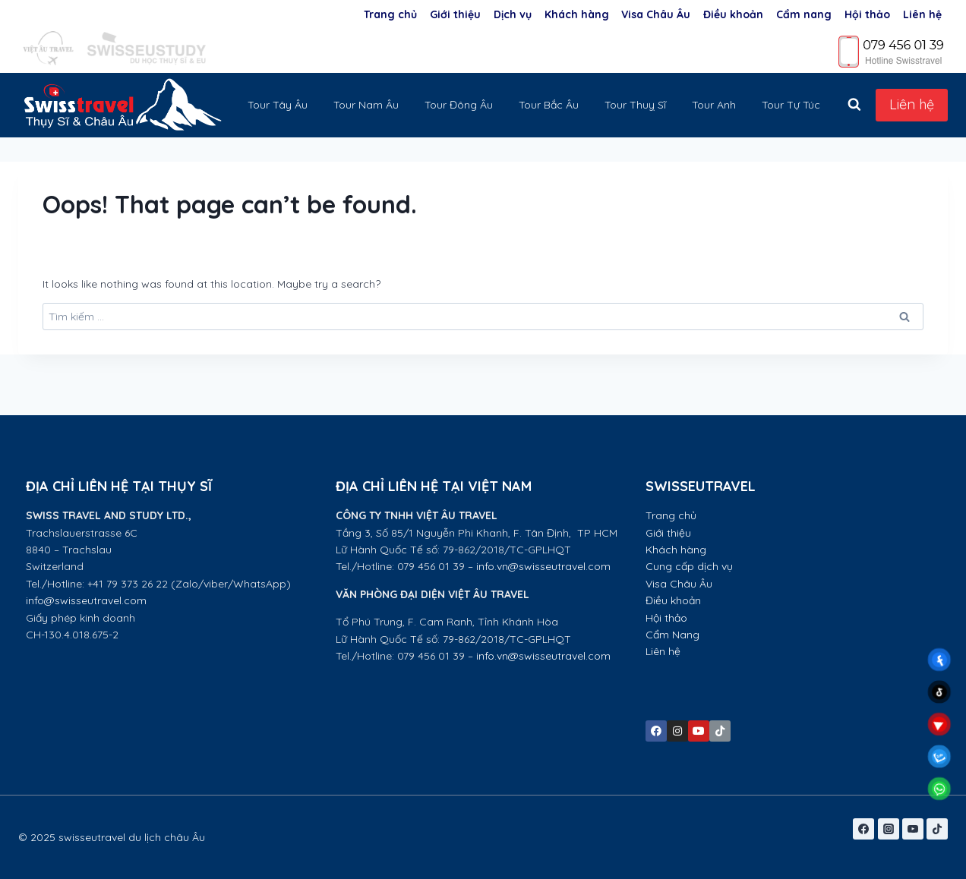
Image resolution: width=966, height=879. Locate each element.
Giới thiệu (455, 14)
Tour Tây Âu (278, 105)
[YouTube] (912, 829)
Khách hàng (577, 14)
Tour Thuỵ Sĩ (635, 105)
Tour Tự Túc (791, 105)
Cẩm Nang (674, 634)
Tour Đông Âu (459, 105)
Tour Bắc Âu (549, 105)
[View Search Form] (854, 104)
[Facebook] (863, 829)
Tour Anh (714, 105)
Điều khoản (733, 14)
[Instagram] (888, 829)
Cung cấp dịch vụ (689, 566)
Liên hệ (922, 14)
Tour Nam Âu (366, 105)
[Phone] (891, 50)
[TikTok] (937, 829)
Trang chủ (390, 14)
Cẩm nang (804, 14)
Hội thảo (867, 14)
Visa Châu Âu (655, 14)
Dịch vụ (513, 14)
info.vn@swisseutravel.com (543, 566)
